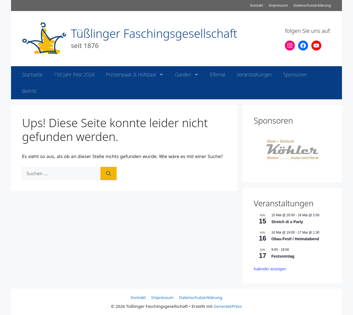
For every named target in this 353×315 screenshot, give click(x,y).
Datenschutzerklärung (312, 5)
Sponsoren (295, 74)
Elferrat (217, 74)
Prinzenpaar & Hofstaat (137, 74)
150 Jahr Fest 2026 (74, 74)
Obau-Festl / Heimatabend (295, 239)
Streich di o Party (287, 222)
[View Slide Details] (292, 149)
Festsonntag (282, 256)
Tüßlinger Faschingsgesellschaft (154, 33)
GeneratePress (228, 306)
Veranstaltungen (254, 74)
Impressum (278, 5)
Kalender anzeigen (270, 269)
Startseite (32, 74)
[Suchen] (108, 173)
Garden (189, 74)
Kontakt (256, 5)
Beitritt (29, 91)
